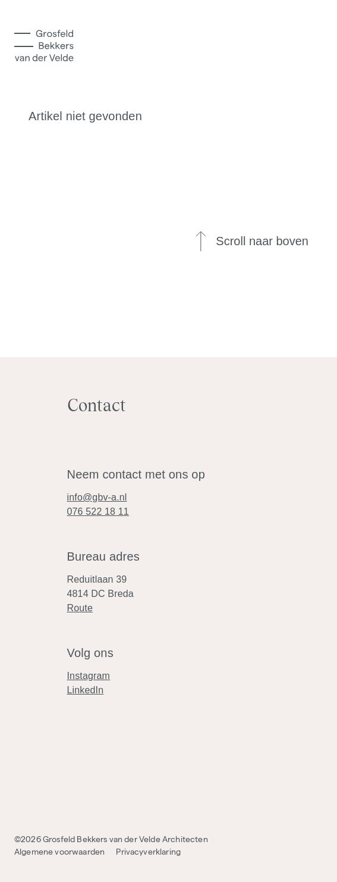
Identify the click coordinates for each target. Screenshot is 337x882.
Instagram (89, 676)
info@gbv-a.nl (97, 497)
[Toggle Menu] (23, 40)
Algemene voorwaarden (59, 851)
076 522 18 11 (98, 511)
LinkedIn (85, 690)
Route (80, 608)
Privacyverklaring (148, 851)
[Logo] (44, 45)
